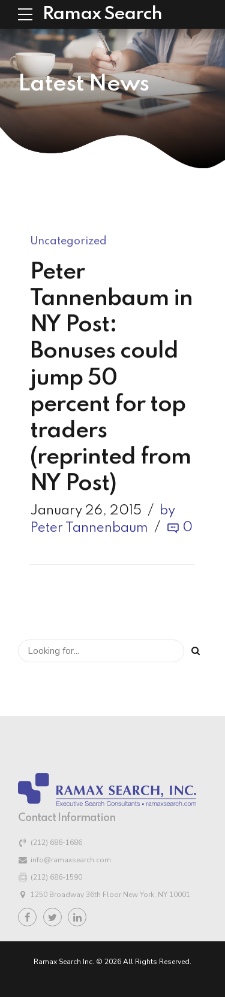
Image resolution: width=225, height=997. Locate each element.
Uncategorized (68, 242)
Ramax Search (102, 14)
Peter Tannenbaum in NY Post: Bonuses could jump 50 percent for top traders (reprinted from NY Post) (111, 378)
